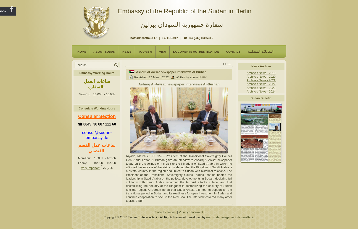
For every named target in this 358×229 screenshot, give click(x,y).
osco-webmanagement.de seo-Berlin (230, 217)
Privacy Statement (191, 212)
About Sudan (104, 51)
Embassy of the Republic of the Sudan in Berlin (184, 11)
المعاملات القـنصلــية (260, 51)
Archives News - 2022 (261, 84)
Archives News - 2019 (261, 73)
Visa (162, 51)
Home (81, 51)
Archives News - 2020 (261, 76)
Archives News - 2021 (261, 80)
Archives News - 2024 (261, 91)
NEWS (126, 51)
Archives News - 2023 (261, 88)
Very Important (90, 168)
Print (203, 77)
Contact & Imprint (164, 212)
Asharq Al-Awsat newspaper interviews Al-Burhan (171, 72)
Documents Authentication (196, 51)
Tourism (145, 51)
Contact (233, 51)
